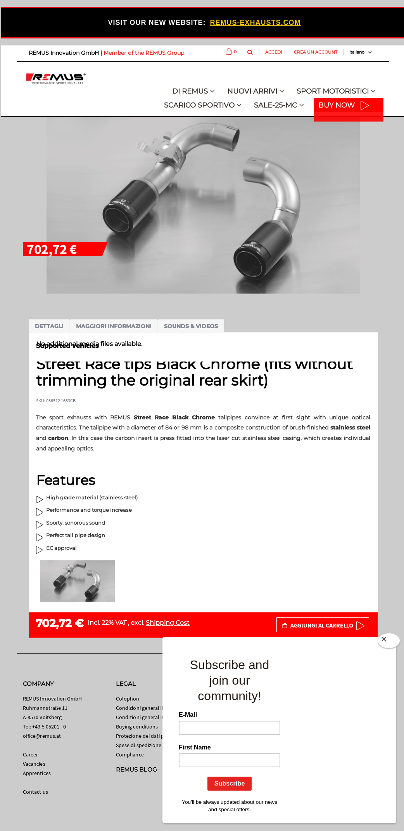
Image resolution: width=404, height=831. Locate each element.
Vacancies (34, 763)
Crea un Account (315, 52)
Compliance (130, 754)
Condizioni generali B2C (143, 707)
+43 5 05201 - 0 (49, 726)
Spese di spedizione (138, 745)
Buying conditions (137, 726)
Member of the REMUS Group (144, 52)
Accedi (273, 52)
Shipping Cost (168, 622)
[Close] (389, 642)
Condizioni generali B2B (143, 717)
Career (30, 754)
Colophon (128, 698)
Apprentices (37, 773)
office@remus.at (42, 735)
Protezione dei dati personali (149, 735)
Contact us (35, 791)
